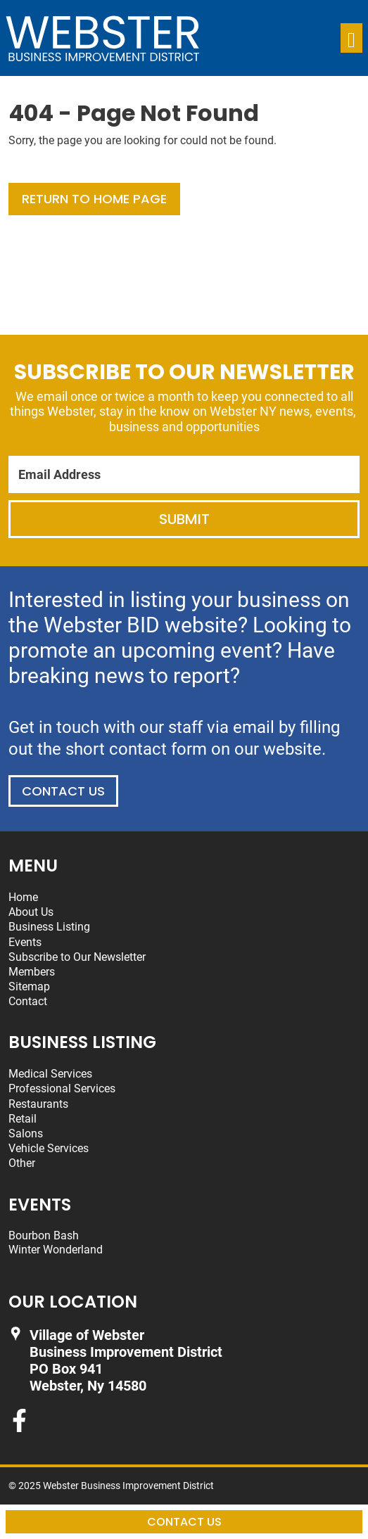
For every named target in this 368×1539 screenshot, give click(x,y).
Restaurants (38, 1104)
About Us (30, 912)
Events (25, 942)
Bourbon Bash (43, 1235)
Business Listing (49, 926)
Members (31, 971)
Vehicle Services (48, 1148)
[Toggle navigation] (351, 38)
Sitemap (29, 986)
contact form (158, 749)
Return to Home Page (94, 198)
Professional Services (61, 1088)
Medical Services (50, 1073)
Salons (25, 1133)
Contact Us (63, 791)
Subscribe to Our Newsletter (77, 957)
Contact (27, 1001)
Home (23, 897)
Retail (22, 1118)
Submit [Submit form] (184, 519)
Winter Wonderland (55, 1249)
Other (21, 1163)
